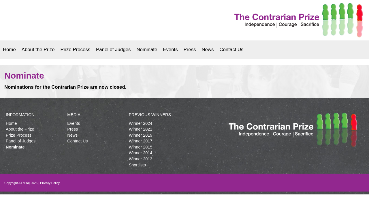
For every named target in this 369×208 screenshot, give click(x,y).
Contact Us (231, 49)
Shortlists (137, 165)
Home (9, 49)
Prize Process (76, 49)
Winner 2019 (141, 135)
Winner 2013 (141, 159)
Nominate (146, 49)
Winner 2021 (141, 129)
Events (170, 49)
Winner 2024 (141, 123)
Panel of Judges (113, 49)
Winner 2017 (141, 141)
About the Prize (38, 49)
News (208, 49)
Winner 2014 (141, 153)
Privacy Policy (50, 183)
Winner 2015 (141, 147)
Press (190, 49)
